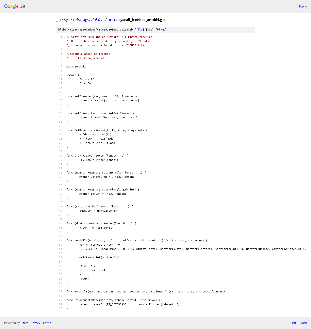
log (149, 29)
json (303, 323)
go (58, 19)
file (139, 29)
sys (67, 19)
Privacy (35, 323)
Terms (47, 323)
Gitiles (24, 323)
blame (161, 29)
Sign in (302, 6)
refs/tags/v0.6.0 (86, 19)
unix (111, 19)
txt (294, 323)
